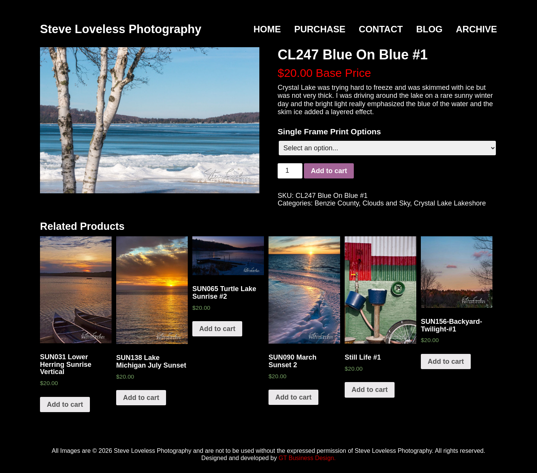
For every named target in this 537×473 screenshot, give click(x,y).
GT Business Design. (307, 458)
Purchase (319, 29)
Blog (429, 29)
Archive (476, 29)
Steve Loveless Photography (120, 29)
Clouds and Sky (386, 203)
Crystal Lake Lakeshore (450, 203)
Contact (381, 29)
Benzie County (337, 203)
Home (267, 29)
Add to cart (329, 171)
